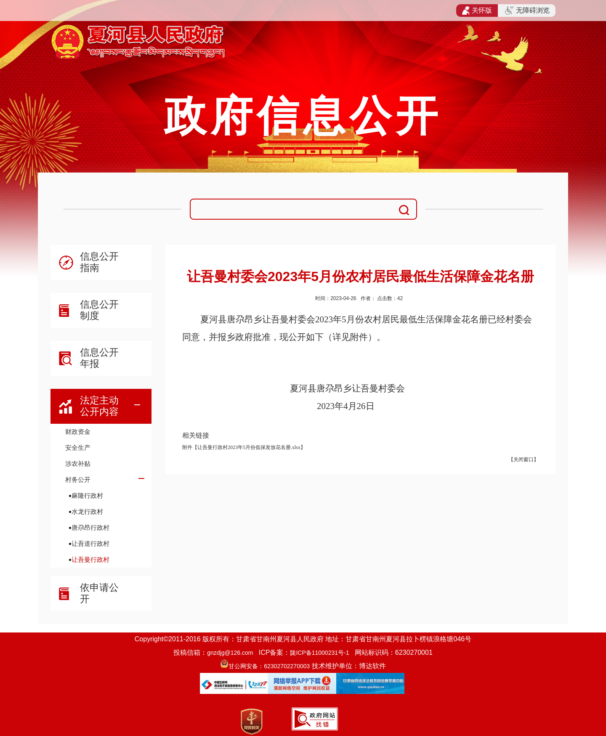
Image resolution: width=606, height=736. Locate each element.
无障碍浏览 (527, 10)
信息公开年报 (99, 358)
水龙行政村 (87, 511)
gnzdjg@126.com (230, 652)
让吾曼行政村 (90, 559)
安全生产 (77, 447)
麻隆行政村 (87, 495)
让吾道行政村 (90, 543)
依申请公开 (99, 593)
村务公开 (77, 479)
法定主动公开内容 (99, 406)
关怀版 (477, 10)
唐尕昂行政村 (90, 527)
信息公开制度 (99, 310)
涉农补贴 (77, 463)
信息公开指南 (99, 262)
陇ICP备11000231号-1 (319, 652)
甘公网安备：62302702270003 (269, 666)
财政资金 (77, 431)
